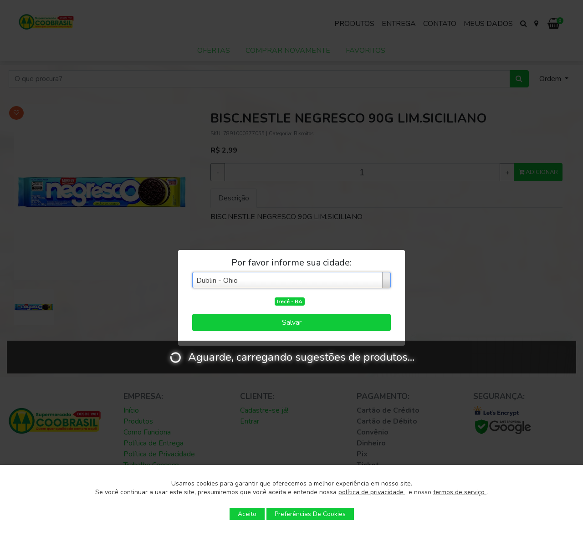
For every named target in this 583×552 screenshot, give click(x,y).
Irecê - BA (289, 301)
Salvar (292, 322)
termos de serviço (459, 492)
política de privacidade (371, 492)
